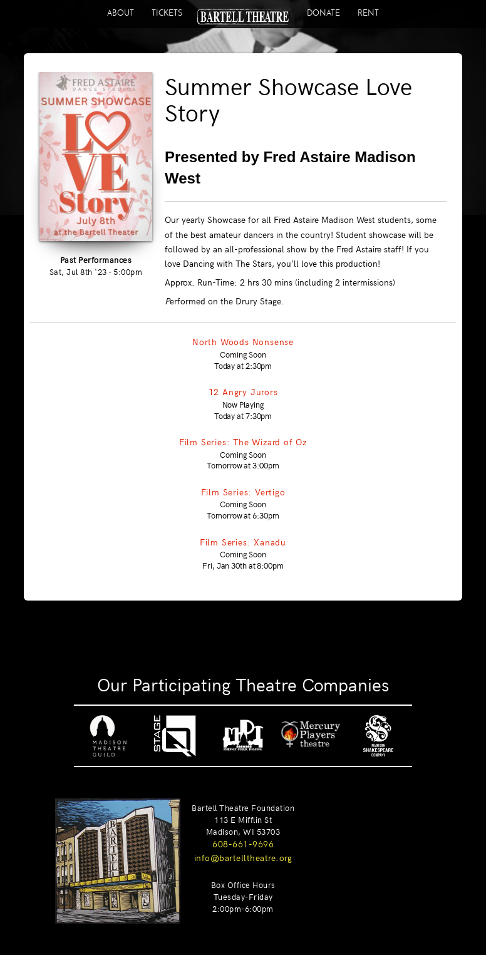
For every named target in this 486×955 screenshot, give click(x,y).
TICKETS (167, 13)
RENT (368, 13)
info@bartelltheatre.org (243, 857)
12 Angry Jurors (243, 391)
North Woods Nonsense (243, 341)
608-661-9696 (243, 843)
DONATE (323, 13)
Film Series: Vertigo (243, 491)
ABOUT (120, 13)
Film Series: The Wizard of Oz (243, 441)
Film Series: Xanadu (243, 541)
